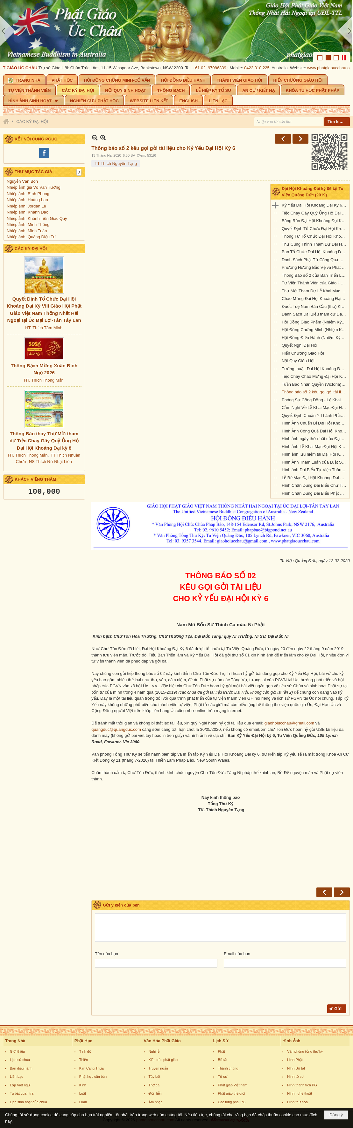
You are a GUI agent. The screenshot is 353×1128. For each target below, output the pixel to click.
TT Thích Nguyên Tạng (116, 163)
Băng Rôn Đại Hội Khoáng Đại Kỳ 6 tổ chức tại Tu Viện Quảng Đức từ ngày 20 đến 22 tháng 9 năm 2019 (315, 220)
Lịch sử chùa (20, 1060)
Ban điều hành (21, 1068)
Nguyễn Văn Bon (22, 181)
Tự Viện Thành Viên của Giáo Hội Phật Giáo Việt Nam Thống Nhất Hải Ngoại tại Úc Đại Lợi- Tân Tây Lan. (315, 283)
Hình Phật (295, 1060)
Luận (83, 1102)
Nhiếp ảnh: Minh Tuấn (27, 230)
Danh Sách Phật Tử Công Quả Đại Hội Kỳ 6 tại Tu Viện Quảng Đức (315, 259)
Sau (300, 139)
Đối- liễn (155, 1093)
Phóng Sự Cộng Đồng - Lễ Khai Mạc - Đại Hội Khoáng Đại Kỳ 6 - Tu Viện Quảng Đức (315, 400)
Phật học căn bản (93, 1076)
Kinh (82, 1085)
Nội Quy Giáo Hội (298, 360)
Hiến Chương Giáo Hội (303, 353)
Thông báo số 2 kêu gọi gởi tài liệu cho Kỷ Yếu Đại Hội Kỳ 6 (315, 392)
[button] (33, 100)
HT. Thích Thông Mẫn (43, 380)
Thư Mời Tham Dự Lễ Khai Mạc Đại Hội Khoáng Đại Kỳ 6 (315, 291)
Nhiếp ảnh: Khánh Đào (27, 212)
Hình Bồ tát (296, 1068)
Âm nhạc (155, 1102)
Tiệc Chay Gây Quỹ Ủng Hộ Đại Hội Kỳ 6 (315, 213)
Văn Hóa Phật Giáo (162, 1040)
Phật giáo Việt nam (232, 1085)
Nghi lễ (154, 1051)
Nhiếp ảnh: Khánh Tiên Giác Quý (37, 218)
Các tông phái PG (231, 1102)
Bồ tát (222, 1060)
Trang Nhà (15, 1040)
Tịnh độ (85, 1051)
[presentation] (143, 986)
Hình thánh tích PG (302, 1085)
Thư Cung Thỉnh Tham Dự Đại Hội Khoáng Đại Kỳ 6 (315, 244)
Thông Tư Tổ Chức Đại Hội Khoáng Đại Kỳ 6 (315, 236)
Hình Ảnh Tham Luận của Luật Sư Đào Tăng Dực (315, 462)
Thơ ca (154, 1085)
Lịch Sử (220, 1040)
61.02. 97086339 (213, 67)
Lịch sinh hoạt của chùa (28, 1102)
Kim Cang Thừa (91, 1068)
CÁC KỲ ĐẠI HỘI (31, 248)
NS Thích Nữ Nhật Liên (50, 461)
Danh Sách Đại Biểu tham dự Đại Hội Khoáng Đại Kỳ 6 (315, 314)
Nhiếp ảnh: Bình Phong (28, 193)
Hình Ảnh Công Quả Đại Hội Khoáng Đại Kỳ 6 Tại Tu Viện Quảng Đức (315, 431)
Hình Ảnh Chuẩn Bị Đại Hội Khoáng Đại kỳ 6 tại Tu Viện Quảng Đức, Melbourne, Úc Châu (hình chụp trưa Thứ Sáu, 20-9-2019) (315, 423)
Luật (82, 1093)
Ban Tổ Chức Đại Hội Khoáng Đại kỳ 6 (315, 251)
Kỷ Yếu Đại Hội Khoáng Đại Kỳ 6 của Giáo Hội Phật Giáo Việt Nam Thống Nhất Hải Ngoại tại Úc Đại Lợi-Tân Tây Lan (315, 205)
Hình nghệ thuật (299, 1093)
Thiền (83, 1060)
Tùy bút (154, 1076)
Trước (283, 139)
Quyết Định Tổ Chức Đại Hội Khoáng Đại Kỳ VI (315, 228)
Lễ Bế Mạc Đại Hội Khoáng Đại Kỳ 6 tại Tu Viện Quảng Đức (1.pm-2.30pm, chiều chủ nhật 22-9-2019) (315, 477)
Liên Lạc (16, 1076)
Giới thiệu (17, 1051)
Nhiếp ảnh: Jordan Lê (26, 206)
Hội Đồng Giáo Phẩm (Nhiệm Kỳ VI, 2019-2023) (315, 322)
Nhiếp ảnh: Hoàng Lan (27, 199)
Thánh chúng (228, 1068)
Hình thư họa (297, 1102)
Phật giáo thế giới (231, 1093)
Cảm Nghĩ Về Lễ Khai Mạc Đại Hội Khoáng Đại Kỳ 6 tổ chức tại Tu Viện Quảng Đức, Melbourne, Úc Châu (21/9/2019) (315, 407)
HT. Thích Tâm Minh (43, 327)
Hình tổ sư (295, 1076)
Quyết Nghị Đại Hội (299, 345)
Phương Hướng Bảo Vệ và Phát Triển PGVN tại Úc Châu (315, 267)
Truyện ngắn (158, 1068)
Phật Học (83, 1040)
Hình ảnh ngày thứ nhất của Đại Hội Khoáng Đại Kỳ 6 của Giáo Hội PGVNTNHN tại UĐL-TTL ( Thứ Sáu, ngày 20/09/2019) (315, 438)
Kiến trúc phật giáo (163, 1060)
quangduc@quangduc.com (116, 729)
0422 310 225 (259, 67)
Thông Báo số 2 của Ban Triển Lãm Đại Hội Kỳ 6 (315, 275)
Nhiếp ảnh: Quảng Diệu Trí (31, 236)
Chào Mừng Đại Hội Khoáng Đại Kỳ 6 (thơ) (315, 298)
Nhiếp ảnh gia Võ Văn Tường (33, 187)
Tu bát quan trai (22, 1093)
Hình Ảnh (291, 1040)
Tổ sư (222, 1076)
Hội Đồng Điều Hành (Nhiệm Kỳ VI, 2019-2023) (315, 337)
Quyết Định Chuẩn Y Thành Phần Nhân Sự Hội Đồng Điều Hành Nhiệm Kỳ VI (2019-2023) (315, 415)
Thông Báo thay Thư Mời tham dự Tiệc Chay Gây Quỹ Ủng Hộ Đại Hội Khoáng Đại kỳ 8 (44, 441)
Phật (221, 1051)
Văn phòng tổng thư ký (305, 1051)
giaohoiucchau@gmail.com (289, 723)
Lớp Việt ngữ (20, 1085)
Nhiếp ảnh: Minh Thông (28, 224)
